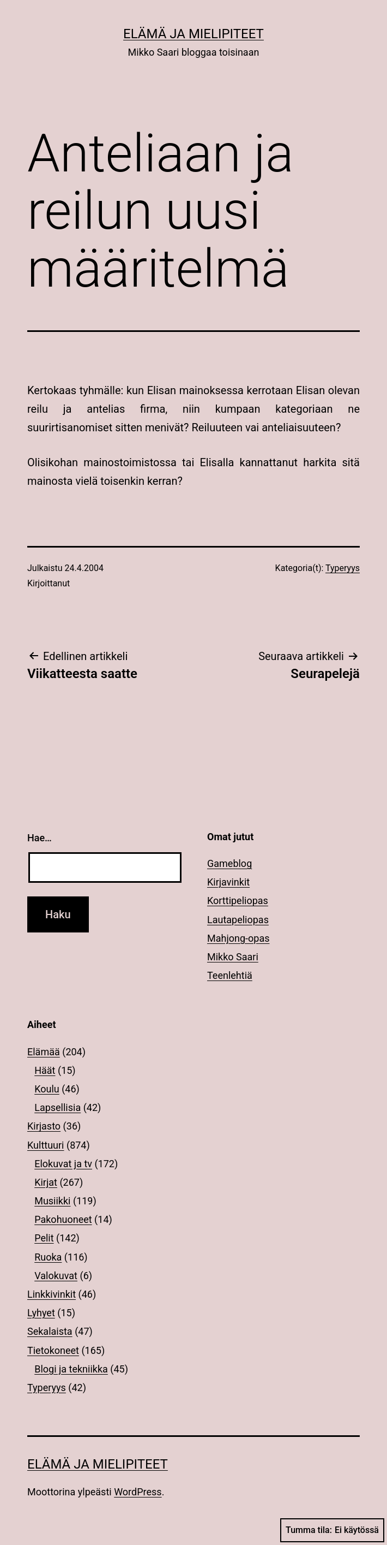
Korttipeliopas (237, 900)
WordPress (137, 1492)
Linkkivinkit (51, 1294)
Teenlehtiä (229, 975)
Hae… (39, 837)
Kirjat (45, 1182)
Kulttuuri (45, 1145)
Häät (44, 1070)
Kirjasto (44, 1126)
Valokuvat (55, 1275)
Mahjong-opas (238, 938)
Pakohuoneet (63, 1219)
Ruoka (48, 1257)
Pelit (43, 1238)
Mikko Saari (232, 956)
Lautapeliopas (238, 919)
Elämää (43, 1051)
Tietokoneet (53, 1350)
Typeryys (342, 568)
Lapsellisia (57, 1107)
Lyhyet (41, 1312)
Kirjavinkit (228, 882)
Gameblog (229, 863)
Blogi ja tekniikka (71, 1369)
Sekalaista (49, 1331)
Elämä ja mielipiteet (193, 33)
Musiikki (52, 1201)
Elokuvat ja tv (63, 1163)
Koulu (46, 1089)
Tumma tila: (332, 1530)
